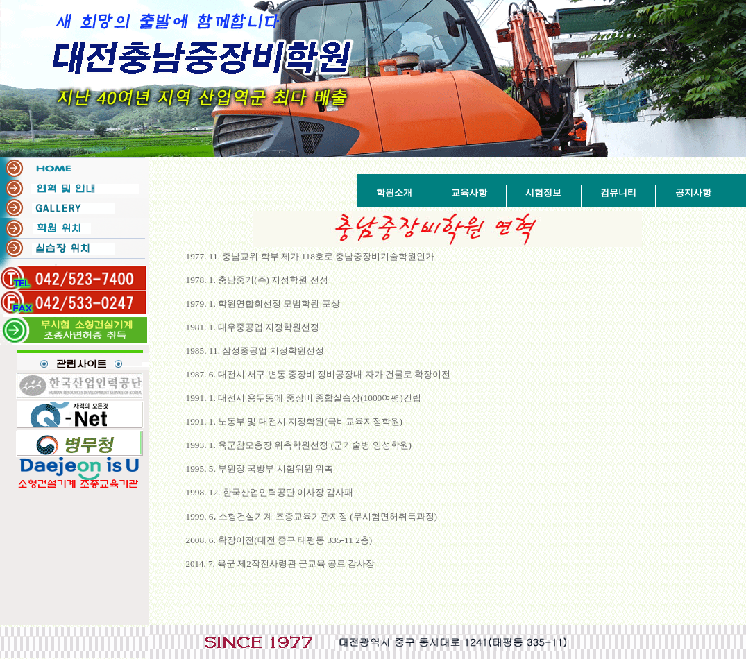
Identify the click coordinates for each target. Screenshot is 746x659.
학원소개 (394, 192)
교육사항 (469, 192)
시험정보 (543, 192)
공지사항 (693, 192)
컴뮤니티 (618, 192)
